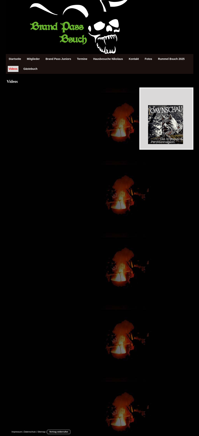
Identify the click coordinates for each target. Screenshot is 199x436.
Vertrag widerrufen (58, 432)
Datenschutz (30, 432)
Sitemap (41, 432)
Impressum (17, 432)
